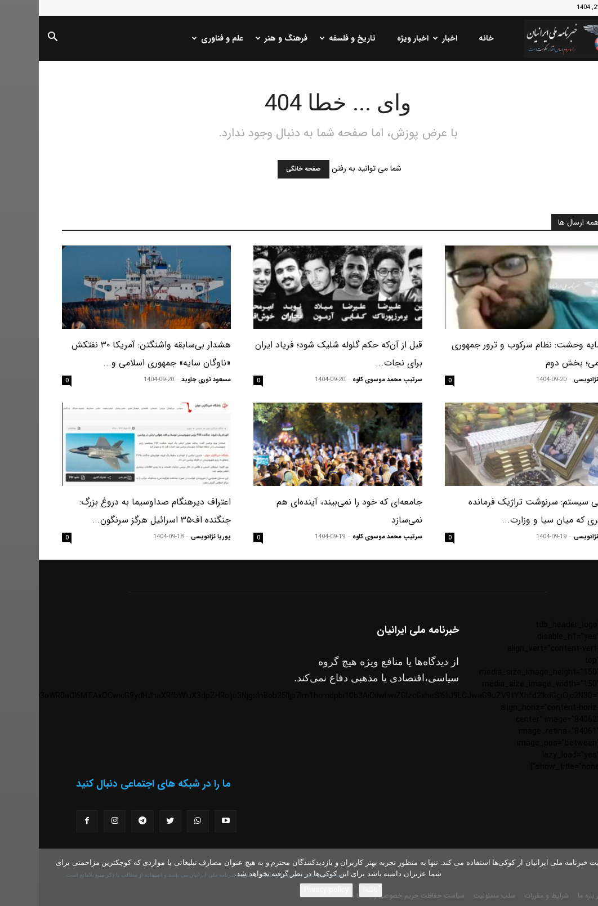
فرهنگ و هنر (244, 38)
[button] (13, 39)
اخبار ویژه (374, 38)
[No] (584, 877)
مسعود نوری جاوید (167, 380)
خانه (447, 38)
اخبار (407, 38)
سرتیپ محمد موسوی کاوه (348, 380)
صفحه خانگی (264, 169)
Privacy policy (287, 890)
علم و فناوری (179, 38)
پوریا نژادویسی (555, 380)
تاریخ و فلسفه (310, 38)
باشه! (331, 890)
